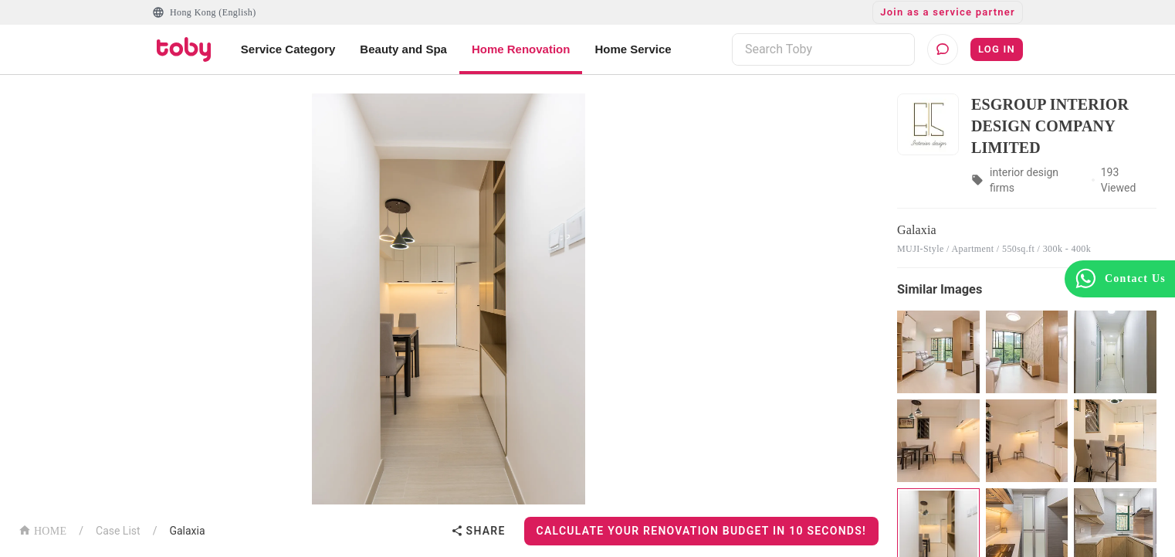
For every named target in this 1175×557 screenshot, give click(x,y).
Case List (118, 531)
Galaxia (187, 531)
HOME (42, 529)
